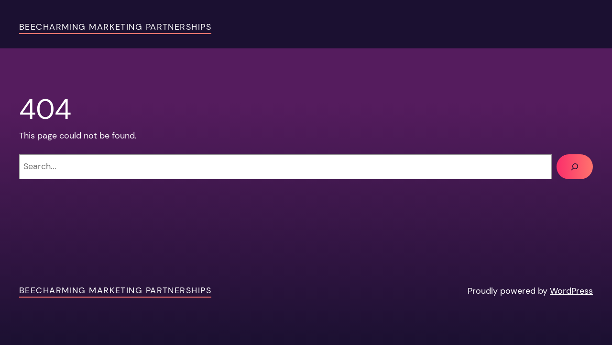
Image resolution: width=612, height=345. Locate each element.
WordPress (571, 291)
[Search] (575, 166)
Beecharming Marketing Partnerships (115, 27)
